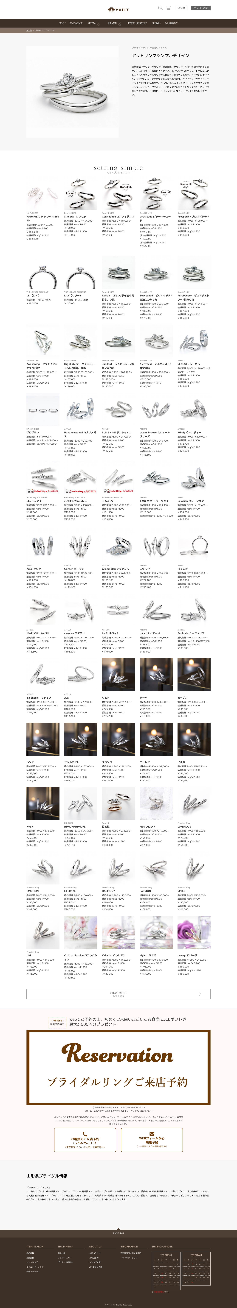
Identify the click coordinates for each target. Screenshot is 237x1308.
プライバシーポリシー (129, 1257)
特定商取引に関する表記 (130, 1253)
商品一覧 (61, 1253)
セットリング (32, 1262)
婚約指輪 (30, 1253)
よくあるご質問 (95, 1267)
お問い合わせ (94, 1253)
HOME (29, 30)
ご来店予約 (202, 7)
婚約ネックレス (33, 1271)
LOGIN (181, 8)
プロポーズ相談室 (65, 1262)
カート (168, 8)
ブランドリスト (64, 1257)
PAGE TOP (118, 1233)
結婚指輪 (30, 1257)
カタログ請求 (94, 1262)
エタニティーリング (34, 1267)
